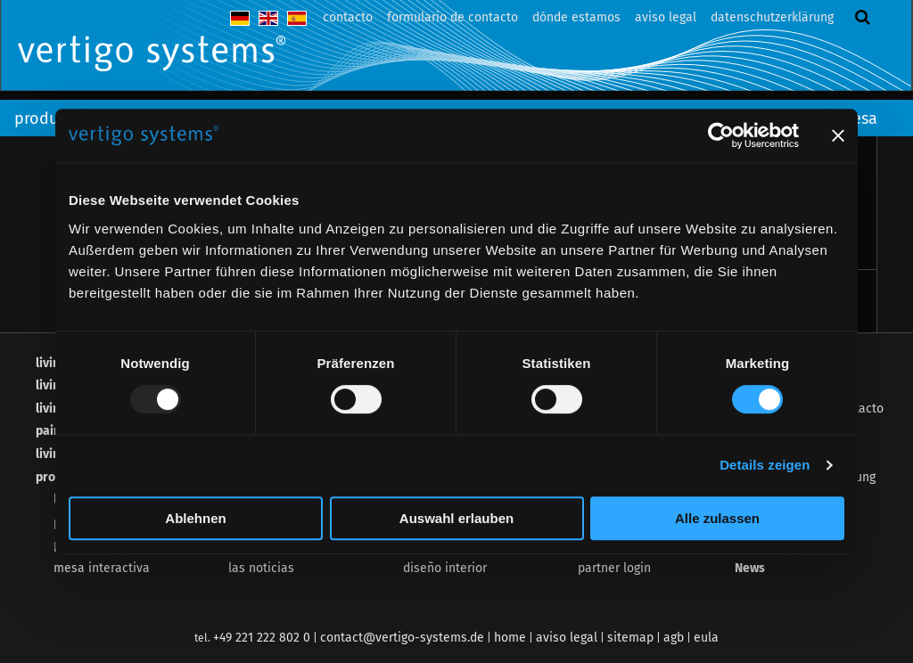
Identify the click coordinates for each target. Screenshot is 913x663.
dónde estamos (576, 17)
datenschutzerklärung (772, 17)
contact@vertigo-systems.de (402, 637)
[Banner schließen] (838, 135)
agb (673, 637)
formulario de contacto (452, 17)
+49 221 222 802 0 (261, 637)
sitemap (630, 637)
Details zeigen (765, 464)
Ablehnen (195, 518)
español (297, 18)
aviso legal (665, 17)
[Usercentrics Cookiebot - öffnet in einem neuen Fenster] (721, 135)
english (268, 18)
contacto (348, 17)
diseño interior (445, 568)
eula (706, 637)
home (510, 637)
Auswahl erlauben (456, 518)
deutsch (240, 18)
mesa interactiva (101, 568)
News (750, 568)
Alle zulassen (717, 518)
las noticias (261, 568)
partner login (614, 568)
